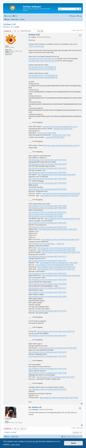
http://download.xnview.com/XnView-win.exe (43, 58)
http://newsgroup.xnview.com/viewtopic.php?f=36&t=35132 (56, 267)
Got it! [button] (73, 443)
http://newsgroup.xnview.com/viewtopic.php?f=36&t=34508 (56, 248)
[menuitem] (15, 16)
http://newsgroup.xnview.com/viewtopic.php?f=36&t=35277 (56, 269)
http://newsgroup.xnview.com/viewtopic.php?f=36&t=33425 (47, 212)
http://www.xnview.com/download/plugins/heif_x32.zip (60, 126)
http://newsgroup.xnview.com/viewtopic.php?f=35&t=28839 (47, 208)
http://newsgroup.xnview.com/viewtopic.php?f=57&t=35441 (47, 311)
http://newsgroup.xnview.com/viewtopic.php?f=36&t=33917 (47, 335)
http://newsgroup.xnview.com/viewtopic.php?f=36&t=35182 (47, 292)
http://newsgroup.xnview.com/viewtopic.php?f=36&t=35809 (47, 164)
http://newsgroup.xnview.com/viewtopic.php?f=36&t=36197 (47, 168)
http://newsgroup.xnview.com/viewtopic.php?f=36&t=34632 (47, 179)
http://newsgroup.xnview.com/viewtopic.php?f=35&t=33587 (58, 348)
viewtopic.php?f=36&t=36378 (55, 137)
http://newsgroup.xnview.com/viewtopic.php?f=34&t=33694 (61, 275)
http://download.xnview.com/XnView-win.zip (43, 61)
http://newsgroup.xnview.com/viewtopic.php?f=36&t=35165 (47, 160)
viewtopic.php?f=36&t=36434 (61, 135)
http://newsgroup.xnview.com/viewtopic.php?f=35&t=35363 (47, 279)
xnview (17, 27)
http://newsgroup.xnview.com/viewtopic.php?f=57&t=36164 (59, 195)
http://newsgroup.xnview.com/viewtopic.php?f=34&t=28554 (56, 174)
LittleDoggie (8, 418)
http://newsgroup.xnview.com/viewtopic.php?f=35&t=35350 (47, 227)
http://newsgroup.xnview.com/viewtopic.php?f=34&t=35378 (58, 229)
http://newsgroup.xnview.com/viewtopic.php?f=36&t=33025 (56, 377)
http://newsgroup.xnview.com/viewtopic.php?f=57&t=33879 (47, 356)
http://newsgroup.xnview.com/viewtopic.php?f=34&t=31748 (47, 368)
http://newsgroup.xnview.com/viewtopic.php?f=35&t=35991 (47, 172)
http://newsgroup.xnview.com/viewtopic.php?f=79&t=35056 (47, 183)
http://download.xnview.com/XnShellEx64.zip (43, 77)
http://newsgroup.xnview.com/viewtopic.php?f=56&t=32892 (47, 223)
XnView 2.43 (9, 24)
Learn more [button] (15, 444)
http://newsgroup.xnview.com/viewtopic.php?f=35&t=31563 (59, 397)
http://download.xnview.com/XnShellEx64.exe (43, 75)
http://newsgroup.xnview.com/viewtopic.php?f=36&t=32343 (47, 273)
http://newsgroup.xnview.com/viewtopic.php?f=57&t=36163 (61, 193)
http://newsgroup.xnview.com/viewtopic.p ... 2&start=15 (46, 243)
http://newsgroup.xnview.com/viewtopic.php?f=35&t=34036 (54, 265)
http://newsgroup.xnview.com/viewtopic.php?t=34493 (46, 216)
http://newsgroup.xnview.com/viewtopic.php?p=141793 (62, 218)
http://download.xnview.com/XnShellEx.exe (42, 67)
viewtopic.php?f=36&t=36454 (46, 133)
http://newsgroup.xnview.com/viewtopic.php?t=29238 (46, 214)
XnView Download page (36, 46)
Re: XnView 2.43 (35, 407)
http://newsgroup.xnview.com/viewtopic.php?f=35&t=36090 (47, 189)
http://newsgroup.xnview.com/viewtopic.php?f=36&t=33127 (47, 288)
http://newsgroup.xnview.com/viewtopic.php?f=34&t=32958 (47, 284)
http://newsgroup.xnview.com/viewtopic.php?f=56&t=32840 (47, 373)
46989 (10, 49)
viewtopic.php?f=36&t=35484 (63, 129)
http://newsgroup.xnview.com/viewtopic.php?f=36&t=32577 (61, 239)
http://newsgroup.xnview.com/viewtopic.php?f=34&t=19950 (47, 296)
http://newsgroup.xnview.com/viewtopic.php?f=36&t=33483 (47, 260)
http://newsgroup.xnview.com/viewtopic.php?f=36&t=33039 (61, 252)
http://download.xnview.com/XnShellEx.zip (42, 69)
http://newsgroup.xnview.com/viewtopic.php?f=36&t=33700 (47, 352)
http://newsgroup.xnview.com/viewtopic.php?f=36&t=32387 (56, 331)
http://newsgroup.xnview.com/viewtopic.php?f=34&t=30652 (47, 389)
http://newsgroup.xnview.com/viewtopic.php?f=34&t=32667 (56, 250)
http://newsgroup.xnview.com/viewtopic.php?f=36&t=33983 (59, 263)
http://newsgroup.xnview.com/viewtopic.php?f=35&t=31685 (47, 206)
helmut (12, 27)
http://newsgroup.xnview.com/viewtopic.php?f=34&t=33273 (47, 256)
